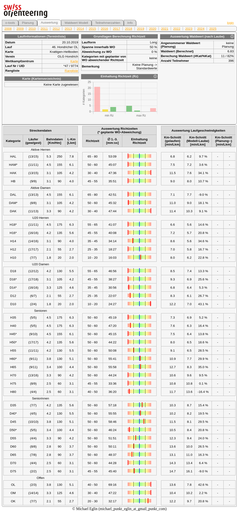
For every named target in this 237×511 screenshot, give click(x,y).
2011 (44, 28)
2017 (116, 28)
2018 (128, 28)
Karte (74, 61)
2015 (92, 28)
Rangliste (71, 70)
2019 (140, 28)
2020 (152, 28)
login (230, 23)
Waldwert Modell (76, 23)
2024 (200, 28)
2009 (20, 28)
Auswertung (49, 22)
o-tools (10, 23)
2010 (32, 28)
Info (130, 23)
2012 (56, 28)
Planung (28, 23)
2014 (80, 28)
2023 (188, 28)
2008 (8, 28)
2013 (68, 28)
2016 (104, 28)
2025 (212, 28)
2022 (176, 28)
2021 (164, 28)
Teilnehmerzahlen (107, 23)
